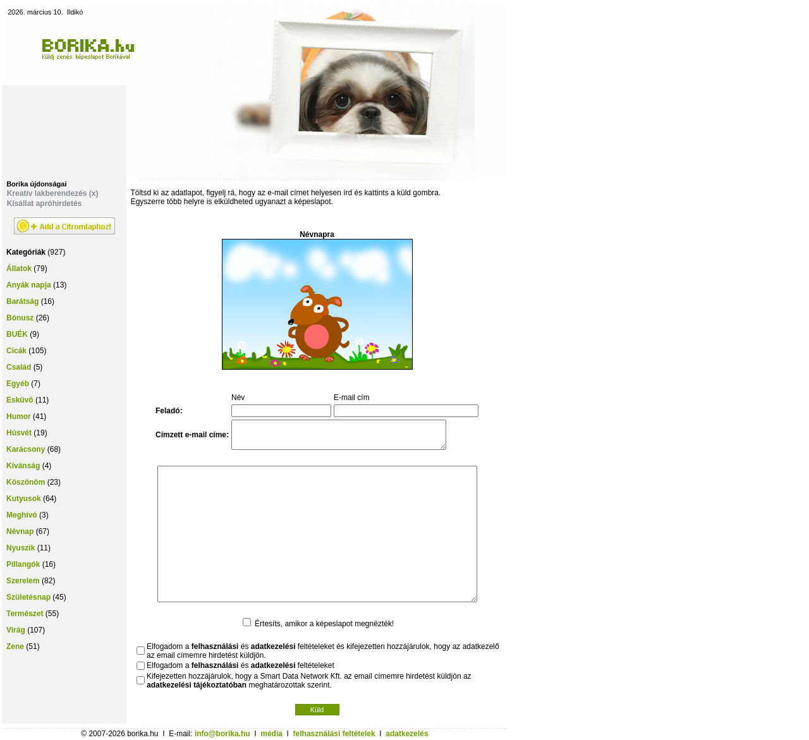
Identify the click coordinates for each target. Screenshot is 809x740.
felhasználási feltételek (334, 733)
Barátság (22, 301)
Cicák (16, 350)
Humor (18, 416)
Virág (15, 630)
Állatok (19, 268)
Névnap (19, 531)
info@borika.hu (222, 733)
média (271, 733)
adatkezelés (407, 733)
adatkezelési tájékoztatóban (196, 685)
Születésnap (28, 597)
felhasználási (215, 646)
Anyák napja (28, 285)
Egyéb (17, 383)
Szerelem (23, 580)
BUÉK (17, 334)
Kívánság (23, 465)
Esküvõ (19, 400)
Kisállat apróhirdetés (44, 203)
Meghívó (21, 515)
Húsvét (19, 432)
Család (18, 367)
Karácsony (25, 449)
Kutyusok (23, 498)
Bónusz (19, 317)
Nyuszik (20, 547)
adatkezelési (273, 646)
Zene (15, 646)
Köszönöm (25, 482)
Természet (24, 613)
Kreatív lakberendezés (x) (53, 193)
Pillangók (23, 564)
